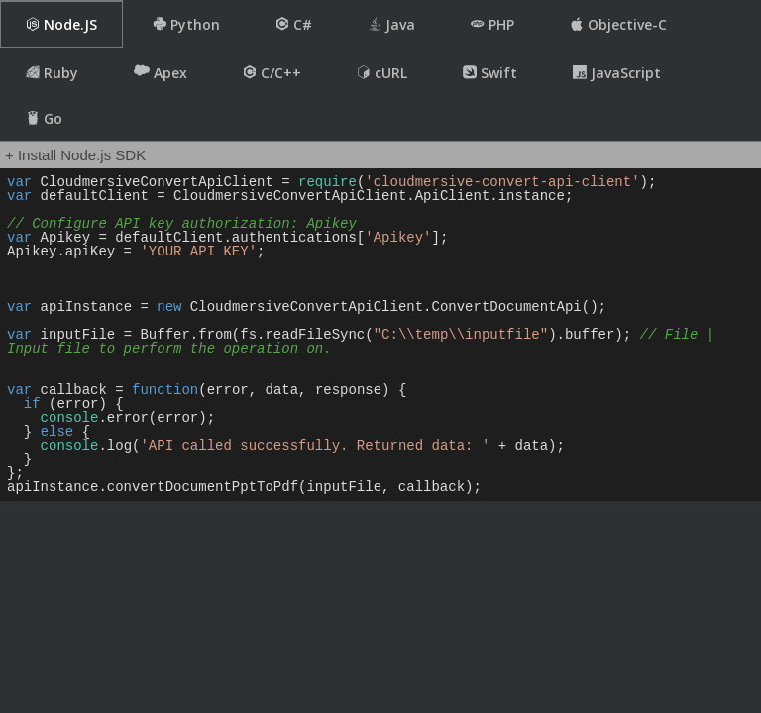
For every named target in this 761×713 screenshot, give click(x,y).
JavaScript (617, 72)
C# (293, 24)
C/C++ (272, 72)
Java (391, 24)
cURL (382, 72)
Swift (490, 72)
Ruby (52, 72)
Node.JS (61, 24)
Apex (160, 72)
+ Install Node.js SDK (75, 155)
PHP (492, 24)
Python (186, 24)
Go (44, 118)
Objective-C (618, 24)
